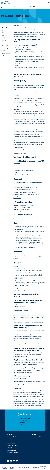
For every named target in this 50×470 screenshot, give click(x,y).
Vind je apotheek (22, 420)
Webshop (9, 447)
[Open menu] (48, 2)
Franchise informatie (11, 441)
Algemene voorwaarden (5, 467)
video (35, 398)
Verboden (3, 43)
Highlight (3, 30)
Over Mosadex (10, 439)
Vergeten (3, 40)
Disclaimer (3, 56)
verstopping (40, 322)
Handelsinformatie (5, 53)
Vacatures (33, 439)
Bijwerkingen (4, 35)
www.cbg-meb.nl (17, 407)
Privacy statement (12, 467)
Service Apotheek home (24, 418)
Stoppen (3, 50)
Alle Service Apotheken (24, 424)
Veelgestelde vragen (12, 445)
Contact (20, 427)
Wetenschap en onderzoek (12, 452)
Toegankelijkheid (35, 467)
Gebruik (3, 37)
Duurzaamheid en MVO (12, 443)
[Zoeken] (46, 2)
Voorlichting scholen (11, 454)
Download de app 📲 (23, 422)
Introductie (4, 27)
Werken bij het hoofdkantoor (37, 436)
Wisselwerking (4, 45)
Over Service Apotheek (12, 436)
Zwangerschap (4, 48)
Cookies (19, 467)
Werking (3, 32)
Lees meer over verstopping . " (20, 153)
